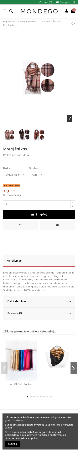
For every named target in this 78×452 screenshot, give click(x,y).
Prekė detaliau (39, 301)
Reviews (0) (39, 313)
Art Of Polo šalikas (21, 384)
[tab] (39, 261)
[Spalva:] (36, 174)
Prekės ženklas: (12, 154)
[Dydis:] (14, 174)
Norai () (45, 2)
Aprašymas (39, 261)
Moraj (26, 154)
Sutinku (12, 443)
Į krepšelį (39, 214)
